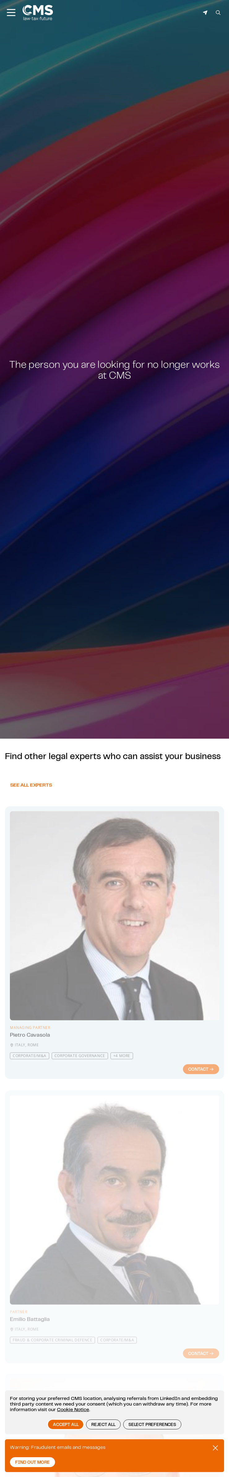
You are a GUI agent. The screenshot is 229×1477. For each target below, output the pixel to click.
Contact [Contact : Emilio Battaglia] (201, 1363)
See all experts (31, 800)
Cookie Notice (73, 1409)
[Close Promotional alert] (215, 1448)
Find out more (32, 1462)
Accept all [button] (65, 1424)
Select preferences (152, 1424)
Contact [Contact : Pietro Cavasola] (201, 1083)
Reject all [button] (103, 1424)
